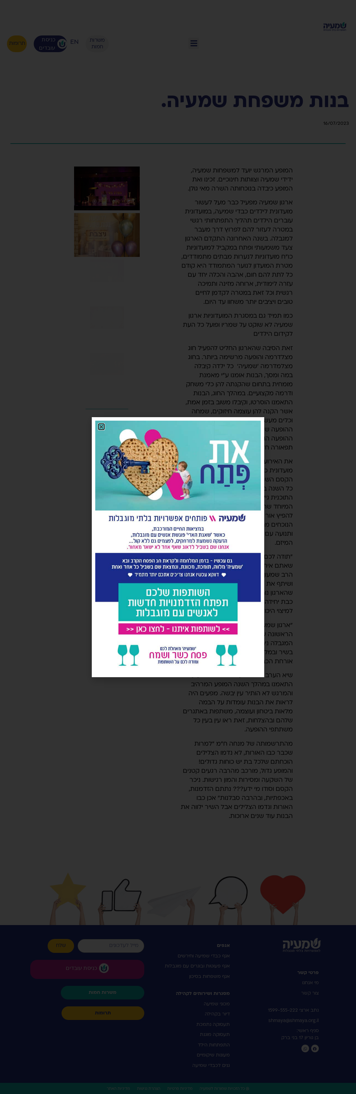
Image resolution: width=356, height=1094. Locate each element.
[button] (101, 426)
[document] (178, 547)
